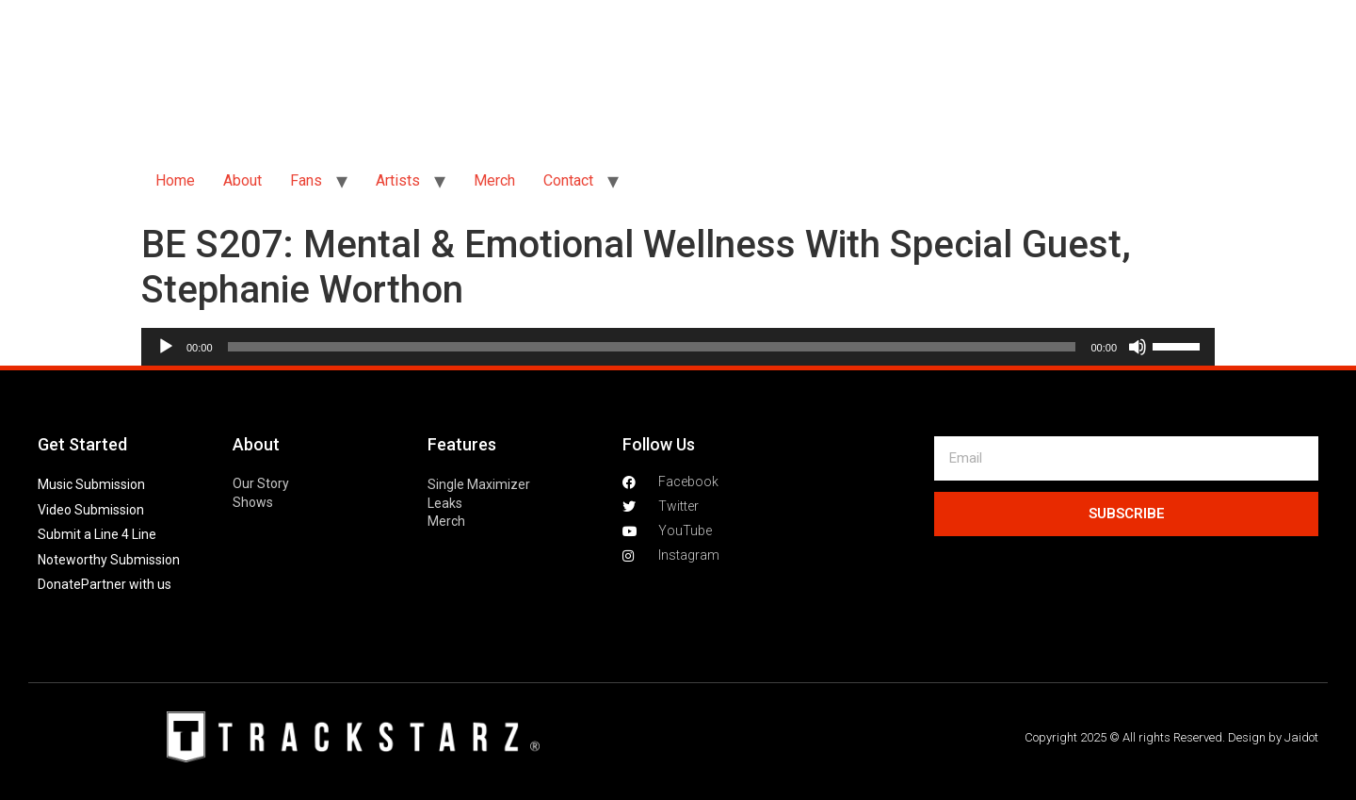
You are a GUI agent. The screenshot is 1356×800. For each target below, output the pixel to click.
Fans (306, 180)
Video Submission (91, 509)
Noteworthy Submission (109, 559)
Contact (568, 180)
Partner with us (126, 584)
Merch (494, 180)
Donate (59, 584)
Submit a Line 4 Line (97, 534)
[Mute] (1137, 346)
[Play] (165, 346)
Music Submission (91, 484)
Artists (398, 180)
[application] (678, 347)
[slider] (652, 346)
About (242, 180)
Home (175, 180)
